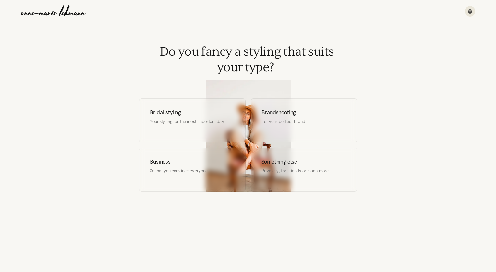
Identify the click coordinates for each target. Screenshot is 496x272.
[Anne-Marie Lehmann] (53, 11)
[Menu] (470, 11)
